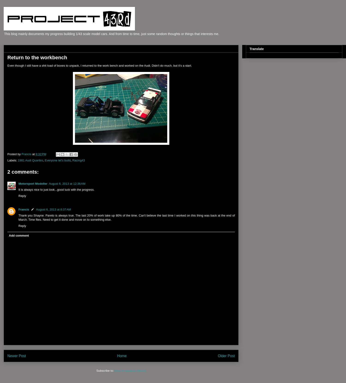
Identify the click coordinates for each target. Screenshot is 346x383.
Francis (23, 209)
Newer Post (16, 356)
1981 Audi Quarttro (30, 160)
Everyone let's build (58, 160)
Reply (22, 196)
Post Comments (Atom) (130, 370)
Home (122, 356)
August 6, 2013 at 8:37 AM (53, 209)
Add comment (19, 235)
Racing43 (78, 160)
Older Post (226, 356)
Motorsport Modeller (33, 183)
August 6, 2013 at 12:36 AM (67, 183)
